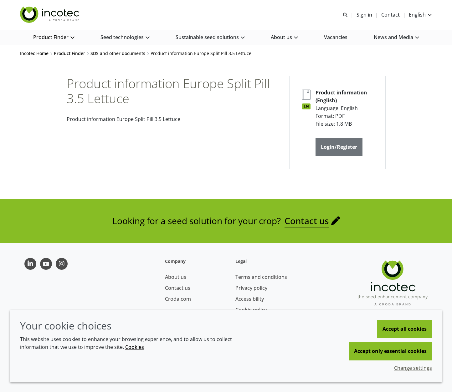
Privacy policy (251, 287)
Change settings (413, 367)
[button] (53, 37)
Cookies (134, 347)
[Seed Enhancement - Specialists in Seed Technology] (50, 15)
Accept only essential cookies (390, 351)
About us (175, 277)
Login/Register (339, 146)
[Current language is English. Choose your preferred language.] (420, 15)
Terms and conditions (261, 277)
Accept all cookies (405, 328)
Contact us (307, 221)
